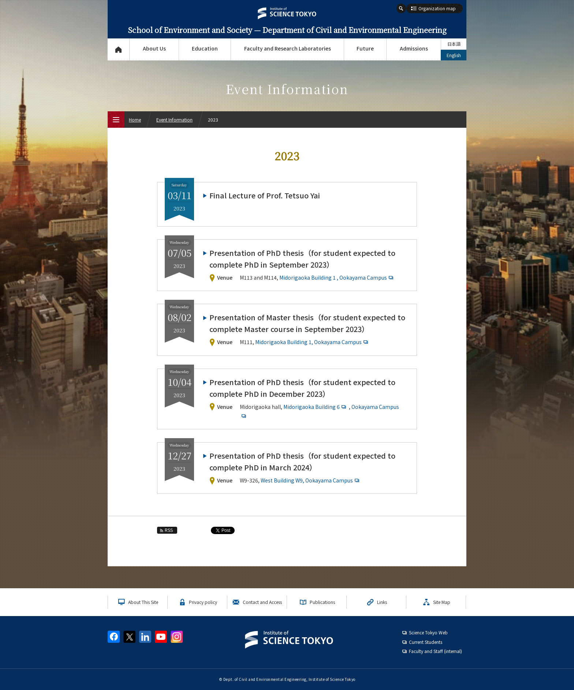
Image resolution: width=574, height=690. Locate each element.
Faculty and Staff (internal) (435, 651)
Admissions (414, 48)
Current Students (425, 642)
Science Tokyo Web (428, 632)
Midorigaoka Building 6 (315, 406)
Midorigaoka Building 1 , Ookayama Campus (337, 277)
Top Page (118, 49)
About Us (154, 48)
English (454, 55)
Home (135, 119)
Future (365, 48)
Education (205, 48)
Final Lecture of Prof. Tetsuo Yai (264, 195)
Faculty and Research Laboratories (287, 48)
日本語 (454, 44)
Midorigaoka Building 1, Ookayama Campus (312, 342)
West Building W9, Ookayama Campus (311, 480)
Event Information (174, 119)
